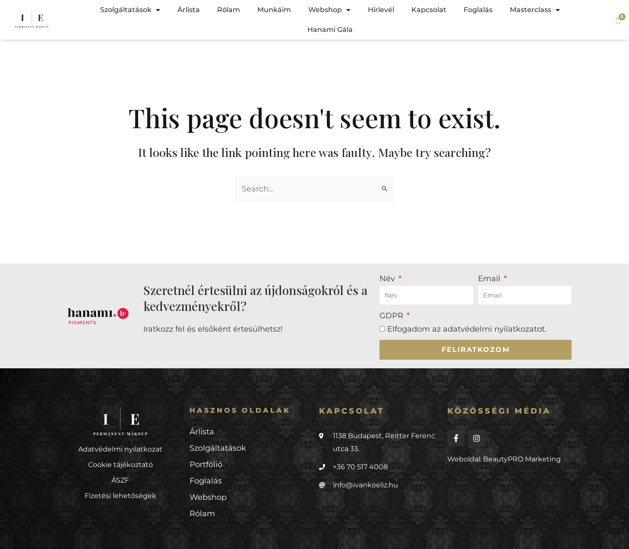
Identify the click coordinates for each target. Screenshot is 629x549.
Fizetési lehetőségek (120, 496)
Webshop (329, 10)
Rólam (228, 10)
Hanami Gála (330, 29)
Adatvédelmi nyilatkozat (120, 449)
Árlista (188, 10)
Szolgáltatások (130, 10)
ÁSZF (120, 480)
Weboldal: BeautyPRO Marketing (504, 459)
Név (388, 278)
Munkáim (274, 10)
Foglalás (478, 10)
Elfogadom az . (467, 329)
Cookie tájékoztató (120, 465)
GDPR (392, 315)
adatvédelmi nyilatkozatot (494, 329)
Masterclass (535, 10)
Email (490, 278)
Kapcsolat (428, 10)
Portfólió (206, 464)
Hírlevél (381, 10)
